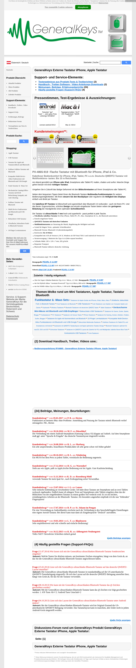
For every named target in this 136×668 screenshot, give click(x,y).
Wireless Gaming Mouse (18, 285)
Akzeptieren (83, 7)
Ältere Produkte (14, 87)
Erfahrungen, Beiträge (16, 117)
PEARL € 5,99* (96, 280)
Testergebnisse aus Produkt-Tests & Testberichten (65, 82)
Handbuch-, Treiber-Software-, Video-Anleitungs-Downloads (70, 84)
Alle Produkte (13, 91)
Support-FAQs (13, 112)
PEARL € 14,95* (67, 270)
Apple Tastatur (13, 153)
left (34, 158)
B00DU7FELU (75, 266)
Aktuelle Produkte (14, 83)
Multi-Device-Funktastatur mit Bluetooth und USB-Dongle (17, 211)
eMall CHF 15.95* (45, 270)
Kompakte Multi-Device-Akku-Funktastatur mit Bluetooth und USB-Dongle (17, 178)
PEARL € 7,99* (104, 283)
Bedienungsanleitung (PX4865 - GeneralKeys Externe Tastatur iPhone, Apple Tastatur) (75, 348)
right (129, 158)
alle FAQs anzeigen (121, 620)
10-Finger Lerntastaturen (17, 230)
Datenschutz (103, 3)
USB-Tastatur (13, 158)
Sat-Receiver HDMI (17, 289)
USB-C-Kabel (15, 273)
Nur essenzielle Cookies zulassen (59, 7)
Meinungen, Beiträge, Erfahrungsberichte (60, 87)
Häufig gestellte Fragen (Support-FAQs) (59, 90)
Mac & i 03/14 (70, 125)
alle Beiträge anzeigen (120, 538)
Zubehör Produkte (14, 95)
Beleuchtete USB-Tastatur (17, 219)
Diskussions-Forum (15, 121)
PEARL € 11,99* (50, 262)
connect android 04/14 (48, 125)
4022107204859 (64, 266)
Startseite (87, 62)
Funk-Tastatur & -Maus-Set (18, 186)
